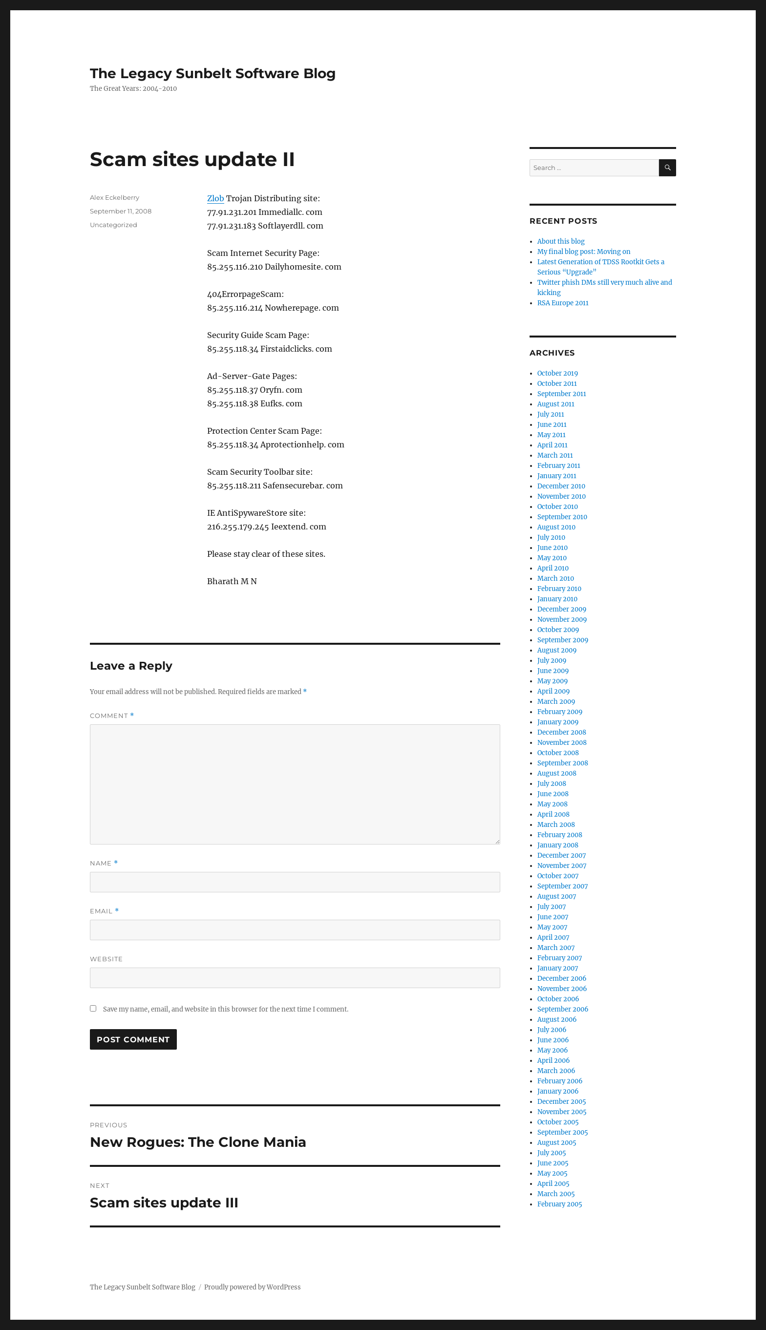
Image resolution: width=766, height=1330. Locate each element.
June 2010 (552, 548)
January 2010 (557, 599)
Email (104, 911)
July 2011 (550, 414)
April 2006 (553, 1060)
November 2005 (562, 1112)
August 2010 (556, 527)
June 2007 (553, 917)
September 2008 (562, 763)
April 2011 (552, 445)
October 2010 (557, 507)
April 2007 (553, 937)
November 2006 (562, 989)
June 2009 (553, 671)
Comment (112, 716)
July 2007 (551, 907)
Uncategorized (113, 225)
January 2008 (557, 845)
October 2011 (557, 384)
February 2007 (559, 958)
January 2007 (557, 968)
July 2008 (551, 784)
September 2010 (562, 517)
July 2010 (551, 537)
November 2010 (561, 496)
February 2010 (559, 589)
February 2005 (559, 1204)
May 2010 (552, 558)
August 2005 (556, 1143)
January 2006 (558, 1091)
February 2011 (558, 466)
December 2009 (562, 609)
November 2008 (562, 743)
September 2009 (563, 640)
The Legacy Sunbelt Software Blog (213, 73)
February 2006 (560, 1081)
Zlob (215, 198)
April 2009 (553, 691)
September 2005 (562, 1132)
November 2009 (562, 619)
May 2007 (552, 927)
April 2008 (553, 814)
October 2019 (557, 373)
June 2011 (552, 425)
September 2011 (561, 394)
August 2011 (555, 404)
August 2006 (557, 1019)
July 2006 (552, 1030)
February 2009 (560, 712)
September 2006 (563, 1009)
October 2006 (558, 999)
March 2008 (556, 825)
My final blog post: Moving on (584, 252)
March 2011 (555, 455)
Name (104, 863)
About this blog (561, 241)
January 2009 (558, 722)
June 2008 (553, 794)
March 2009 (556, 701)
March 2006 (556, 1071)
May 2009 (552, 681)
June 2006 (553, 1040)
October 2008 (558, 753)
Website (106, 959)
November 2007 (562, 866)
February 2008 (559, 835)
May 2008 (552, 804)
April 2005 (553, 1184)
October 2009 (558, 630)
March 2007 (556, 948)
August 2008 (556, 773)
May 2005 (552, 1173)
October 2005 (558, 1122)
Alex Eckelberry (114, 197)
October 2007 (558, 876)
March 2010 (555, 578)
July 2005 (551, 1153)
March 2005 (556, 1194)
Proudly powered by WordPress (252, 1287)
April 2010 (553, 568)
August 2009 (557, 650)
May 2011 (551, 435)
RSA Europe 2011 (563, 303)
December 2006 (562, 978)
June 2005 (553, 1163)
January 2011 (556, 476)
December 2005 (561, 1102)
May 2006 (552, 1050)
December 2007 (561, 855)
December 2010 (561, 486)
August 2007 (556, 896)
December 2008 (561, 732)
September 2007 (562, 886)
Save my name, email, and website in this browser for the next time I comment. (225, 1009)
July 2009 (552, 660)
